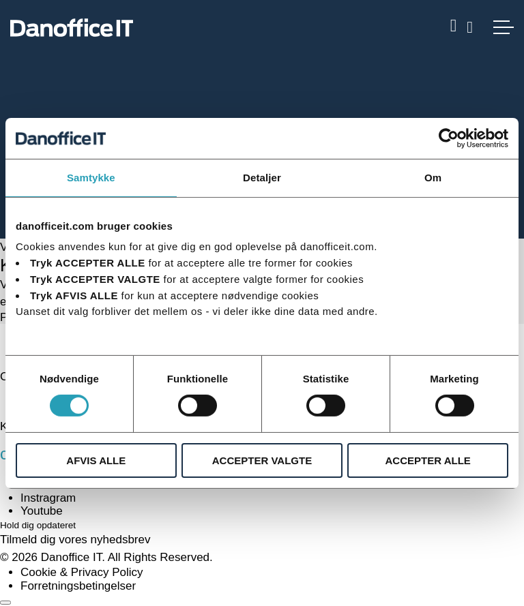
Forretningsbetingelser (78, 585)
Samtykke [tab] (91, 177)
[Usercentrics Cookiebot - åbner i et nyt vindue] (448, 137)
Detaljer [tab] (262, 177)
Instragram (48, 497)
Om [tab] (432, 177)
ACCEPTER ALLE (428, 460)
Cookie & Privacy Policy (81, 572)
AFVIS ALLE (96, 460)
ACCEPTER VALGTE (262, 460)
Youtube (41, 510)
